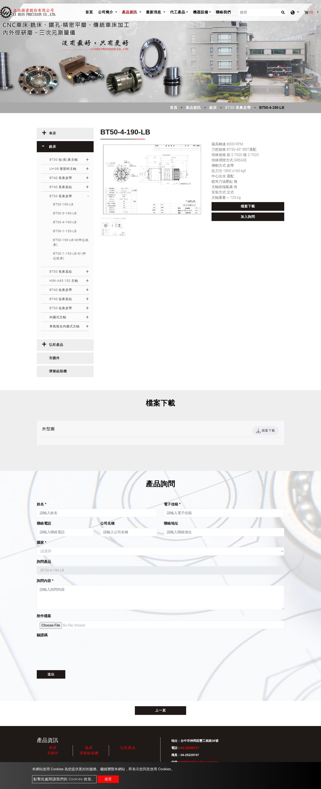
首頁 (90, 11)
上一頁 (160, 710)
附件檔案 (44, 616)
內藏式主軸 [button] (57, 317)
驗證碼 (42, 635)
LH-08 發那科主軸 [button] (62, 168)
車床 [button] (52, 133)
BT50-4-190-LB (65, 222)
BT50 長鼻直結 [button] (60, 271)
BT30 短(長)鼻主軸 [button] (63, 159)
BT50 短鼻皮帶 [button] (60, 308)
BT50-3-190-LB (65, 213)
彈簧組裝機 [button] (58, 371)
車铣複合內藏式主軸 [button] (64, 326)
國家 (41, 542)
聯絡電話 (44, 523)
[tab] (65, 133)
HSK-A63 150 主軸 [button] (63, 280)
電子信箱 (172, 504)
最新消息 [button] (154, 12)
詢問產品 (44, 562)
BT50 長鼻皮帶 (238, 107)
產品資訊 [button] (130, 12)
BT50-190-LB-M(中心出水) (71, 242)
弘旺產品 (128, 748)
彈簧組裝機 (89, 753)
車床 (53, 748)
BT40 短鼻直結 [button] (60, 299)
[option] (152, 180)
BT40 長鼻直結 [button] (60, 187)
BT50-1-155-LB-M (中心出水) (69, 256)
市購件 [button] (54, 358)
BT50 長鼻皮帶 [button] (60, 196)
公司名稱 (107, 523)
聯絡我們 (223, 12)
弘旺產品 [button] (56, 345)
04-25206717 (190, 748)
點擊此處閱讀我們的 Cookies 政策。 (64, 779)
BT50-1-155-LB (65, 231)
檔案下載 (248, 206)
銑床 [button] (52, 147)
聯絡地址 (171, 523)
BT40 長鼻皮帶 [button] (60, 178)
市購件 (53, 753)
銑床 (213, 107)
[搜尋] (262, 12)
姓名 (41, 504)
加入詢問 (248, 217)
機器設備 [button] (200, 12)
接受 (108, 779)
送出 (51, 674)
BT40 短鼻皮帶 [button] (60, 290)
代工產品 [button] (177, 12)
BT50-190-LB (63, 204)
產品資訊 (193, 107)
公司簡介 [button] (106, 12)
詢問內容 (45, 581)
